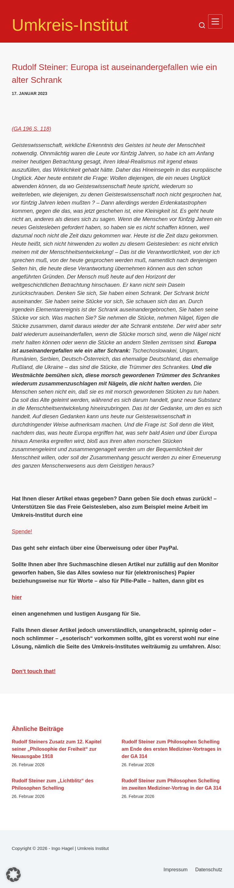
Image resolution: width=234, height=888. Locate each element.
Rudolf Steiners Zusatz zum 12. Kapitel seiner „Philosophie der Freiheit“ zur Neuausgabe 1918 (56, 749)
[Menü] (215, 21)
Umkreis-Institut (70, 25)
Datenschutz (208, 869)
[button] (13, 874)
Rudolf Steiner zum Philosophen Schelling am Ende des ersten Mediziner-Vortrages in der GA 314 (171, 749)
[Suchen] (202, 25)
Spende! (22, 531)
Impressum (176, 869)
